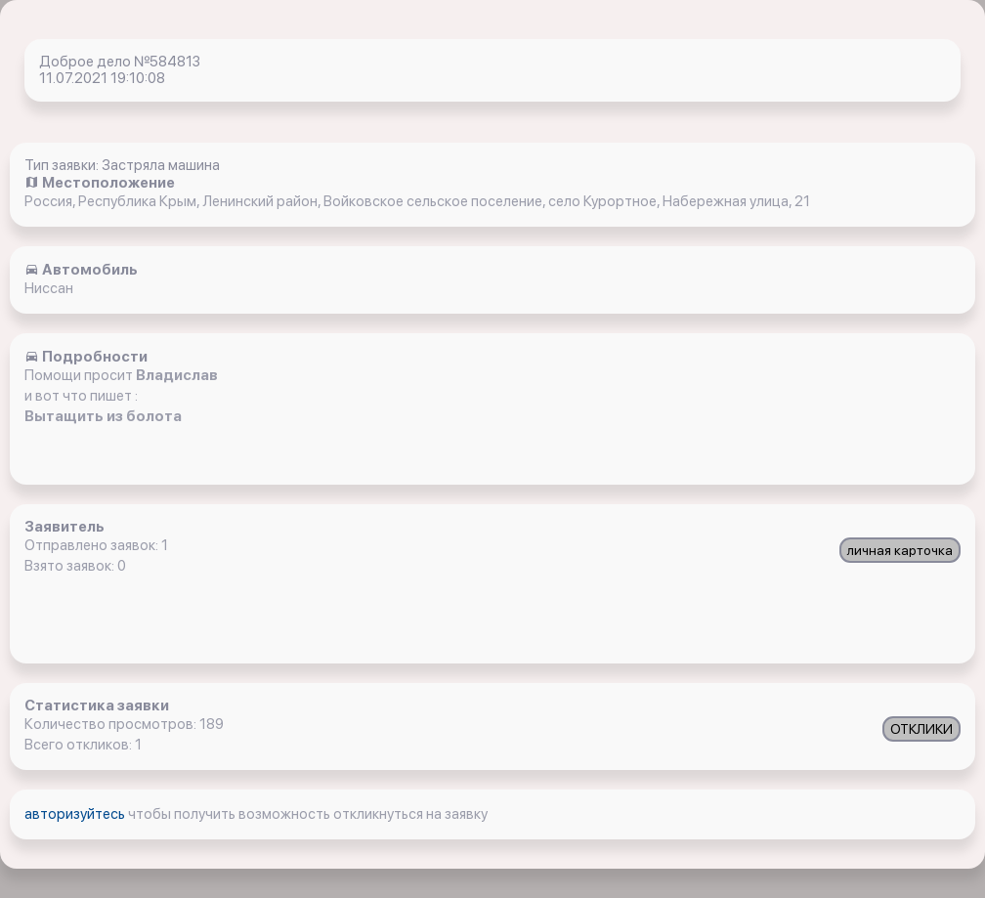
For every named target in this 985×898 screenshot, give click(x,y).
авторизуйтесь (76, 814)
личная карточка (900, 550)
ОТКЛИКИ (921, 729)
